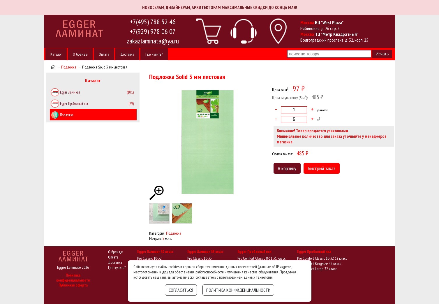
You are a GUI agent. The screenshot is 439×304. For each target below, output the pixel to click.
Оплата (104, 54)
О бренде (80, 54)
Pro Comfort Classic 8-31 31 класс (261, 258)
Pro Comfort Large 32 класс (317, 268)
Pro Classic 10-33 (199, 258)
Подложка (68, 67)
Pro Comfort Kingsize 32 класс (319, 263)
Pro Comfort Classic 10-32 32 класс (322, 258)
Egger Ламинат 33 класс (205, 251)
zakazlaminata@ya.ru (153, 40)
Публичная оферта (73, 285)
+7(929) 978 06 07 (153, 31)
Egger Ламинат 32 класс (155, 251)
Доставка (127, 54)
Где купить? (154, 54)
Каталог (56, 54)
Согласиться (181, 290)
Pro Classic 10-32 (149, 258)
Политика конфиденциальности (73, 278)
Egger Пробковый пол (254, 251)
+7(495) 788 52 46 (153, 21)
